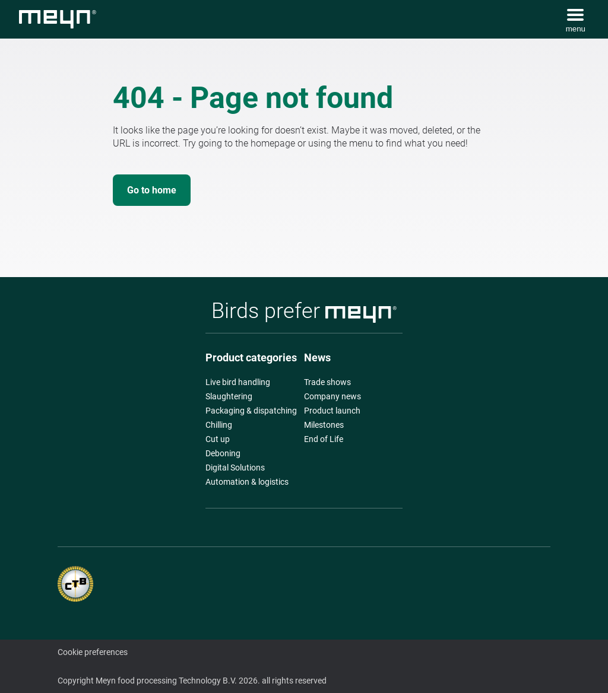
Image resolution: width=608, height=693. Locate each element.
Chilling (218, 425)
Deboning (222, 453)
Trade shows (327, 382)
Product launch (332, 410)
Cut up (217, 439)
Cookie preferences (93, 652)
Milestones (324, 425)
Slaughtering (228, 396)
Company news (332, 396)
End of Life (323, 439)
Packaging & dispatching (251, 410)
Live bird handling (237, 382)
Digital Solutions (235, 467)
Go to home (151, 190)
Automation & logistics (247, 482)
